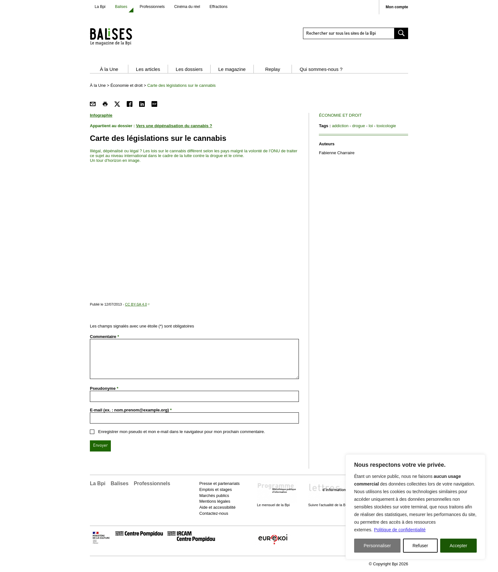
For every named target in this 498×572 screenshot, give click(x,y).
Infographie (101, 115)
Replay (272, 69)
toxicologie (386, 125)
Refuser (420, 545)
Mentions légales (214, 501)
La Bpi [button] (97, 483)
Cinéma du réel (187, 6)
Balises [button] (120, 483)
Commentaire (104, 336)
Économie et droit (127, 85)
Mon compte (397, 7)
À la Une (109, 69)
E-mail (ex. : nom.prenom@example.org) (131, 410)
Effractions (218, 6)
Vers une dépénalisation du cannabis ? (174, 125)
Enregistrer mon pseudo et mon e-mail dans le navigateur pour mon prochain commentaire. (181, 431)
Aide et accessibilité (217, 507)
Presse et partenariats (219, 483)
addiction (340, 125)
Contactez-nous (213, 513)
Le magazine (232, 69)
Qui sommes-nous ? (320, 69)
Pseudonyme (104, 388)
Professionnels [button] (152, 483)
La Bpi (100, 6)
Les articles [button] (148, 69)
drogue (358, 125)
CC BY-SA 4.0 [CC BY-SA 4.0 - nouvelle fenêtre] (136, 304)
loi (371, 125)
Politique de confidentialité (400, 529)
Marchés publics (214, 495)
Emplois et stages (215, 489)
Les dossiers (189, 69)
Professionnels (152, 6)
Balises (121, 6)
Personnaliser (377, 545)
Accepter (458, 545)
